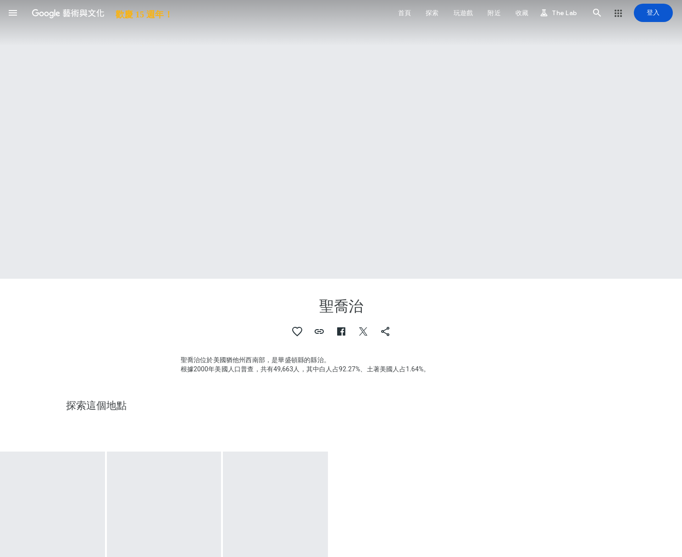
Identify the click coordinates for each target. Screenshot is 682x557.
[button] (13, 13)
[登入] (653, 13)
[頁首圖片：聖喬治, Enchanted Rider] (341, 139)
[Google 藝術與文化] (99, 13)
